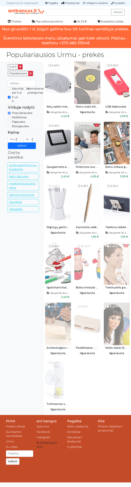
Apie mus (43, 426)
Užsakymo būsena (95, 3)
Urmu (10, 441)
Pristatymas (70, 3)
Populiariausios (18, 73)
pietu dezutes (18, 176)
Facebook (43, 432)
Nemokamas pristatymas (36, 90)
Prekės (14, 21)
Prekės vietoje (15, 426)
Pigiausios (18, 121)
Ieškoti (117, 12)
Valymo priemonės (21, 195)
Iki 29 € (80, 21)
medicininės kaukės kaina (22, 185)
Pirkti (10, 421)
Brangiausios (20, 126)
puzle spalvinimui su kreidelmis (23, 167)
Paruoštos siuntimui (47, 21)
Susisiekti (118, 3)
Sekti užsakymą (77, 426)
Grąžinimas (74, 447)
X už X (13, 66)
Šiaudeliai (15, 202)
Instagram (43, 437)
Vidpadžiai (15, 209)
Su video (12, 447)
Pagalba (51, 3)
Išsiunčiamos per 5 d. (20, 90)
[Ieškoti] (19, 453)
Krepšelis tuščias (110, 21)
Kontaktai (73, 432)
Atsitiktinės (19, 117)
